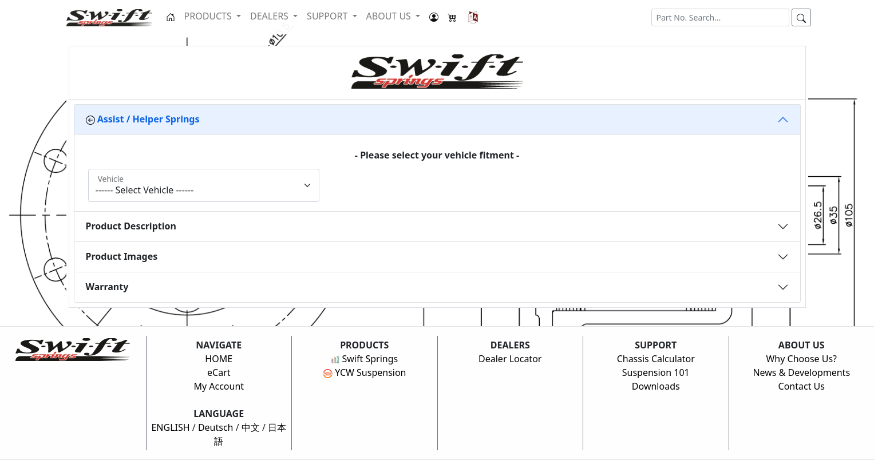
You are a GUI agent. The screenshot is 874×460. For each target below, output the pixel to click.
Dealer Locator (509, 358)
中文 (251, 427)
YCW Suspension (364, 372)
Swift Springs (364, 358)
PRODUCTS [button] (209, 16)
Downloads (656, 386)
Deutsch (216, 427)
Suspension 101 (656, 372)
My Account (218, 386)
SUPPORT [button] (328, 16)
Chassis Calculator (656, 358)
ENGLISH (170, 427)
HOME (218, 358)
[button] (473, 17)
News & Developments (801, 372)
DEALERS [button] (270, 16)
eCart (219, 372)
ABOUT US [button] (390, 16)
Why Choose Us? (801, 358)
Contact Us (801, 386)
